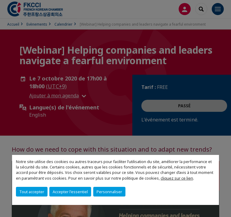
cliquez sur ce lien (177, 178)
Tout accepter (31, 191)
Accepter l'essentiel (70, 191)
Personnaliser (109, 191)
